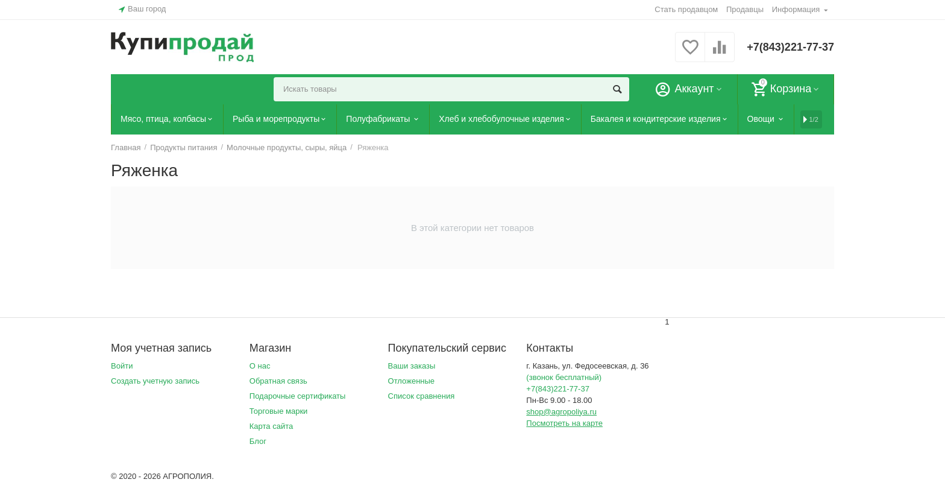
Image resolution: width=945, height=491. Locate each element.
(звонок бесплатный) (563, 377)
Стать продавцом (686, 9)
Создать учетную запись (155, 380)
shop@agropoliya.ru (561, 411)
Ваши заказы (412, 365)
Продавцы (745, 9)
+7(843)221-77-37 (790, 47)
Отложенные (411, 380)
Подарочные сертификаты (298, 396)
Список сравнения (421, 396)
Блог (258, 441)
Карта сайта (272, 426)
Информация (796, 9)
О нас (260, 365)
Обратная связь (278, 380)
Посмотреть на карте (564, 423)
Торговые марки (279, 411)
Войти (122, 365)
